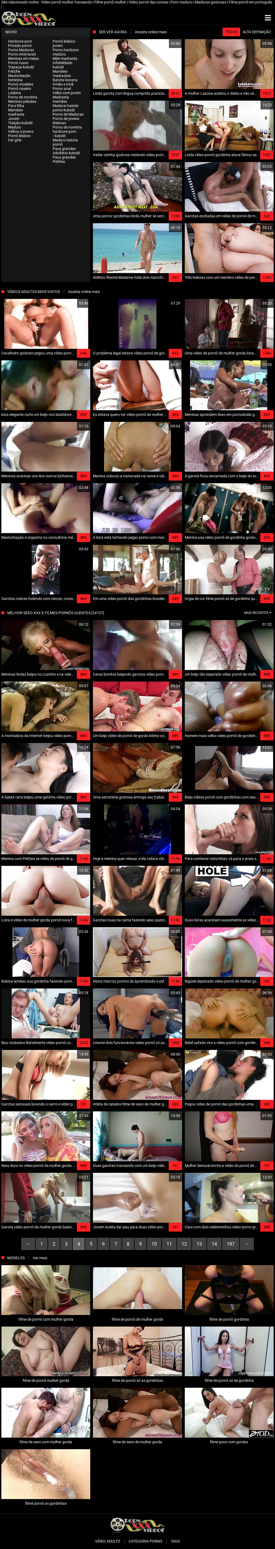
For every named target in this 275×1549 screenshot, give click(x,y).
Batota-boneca (65, 80)
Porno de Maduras (68, 114)
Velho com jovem (67, 93)
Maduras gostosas (211, 2)
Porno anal (62, 88)
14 (214, 1244)
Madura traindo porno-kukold (66, 108)
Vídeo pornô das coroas (149, 2)
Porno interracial (22, 54)
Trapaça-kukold (21, 67)
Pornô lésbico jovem (64, 43)
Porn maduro (182, 2)
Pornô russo (18, 63)
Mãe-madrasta (65, 58)
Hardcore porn (20, 41)
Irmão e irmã (63, 84)
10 (154, 1244)
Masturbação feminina (19, 78)
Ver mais (40, 1258)
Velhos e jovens (21, 131)
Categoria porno (145, 1541)
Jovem (13, 118)
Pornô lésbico (19, 136)
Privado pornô (20, 45)
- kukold (59, 136)
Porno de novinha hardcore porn (67, 129)
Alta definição (257, 32)
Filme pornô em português (250, 2)
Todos (231, 32)
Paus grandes (64, 149)
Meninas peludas (22, 101)
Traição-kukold (20, 123)
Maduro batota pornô (65, 142)
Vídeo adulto (107, 1541)
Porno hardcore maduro (66, 52)
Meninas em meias (23, 58)
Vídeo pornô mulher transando (67, 2)
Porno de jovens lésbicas (66, 120)
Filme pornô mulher (110, 2)
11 (169, 1244)
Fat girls (14, 140)
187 (231, 1244)
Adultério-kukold (66, 153)
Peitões (59, 161)
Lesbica (14, 93)
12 (184, 1244)
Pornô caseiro (19, 88)
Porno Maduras (21, 50)
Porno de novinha (22, 97)
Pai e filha (16, 106)
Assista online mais (151, 32)
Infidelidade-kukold (63, 65)
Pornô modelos (20, 84)
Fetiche (14, 71)
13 (199, 1244)
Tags (175, 1541)
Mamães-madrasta (16, 112)
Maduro (14, 127)
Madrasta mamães (61, 99)
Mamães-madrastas (62, 73)
